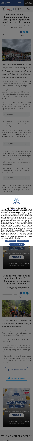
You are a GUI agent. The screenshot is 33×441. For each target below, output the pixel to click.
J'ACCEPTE (11, 241)
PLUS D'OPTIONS (17, 244)
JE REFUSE (23, 241)
